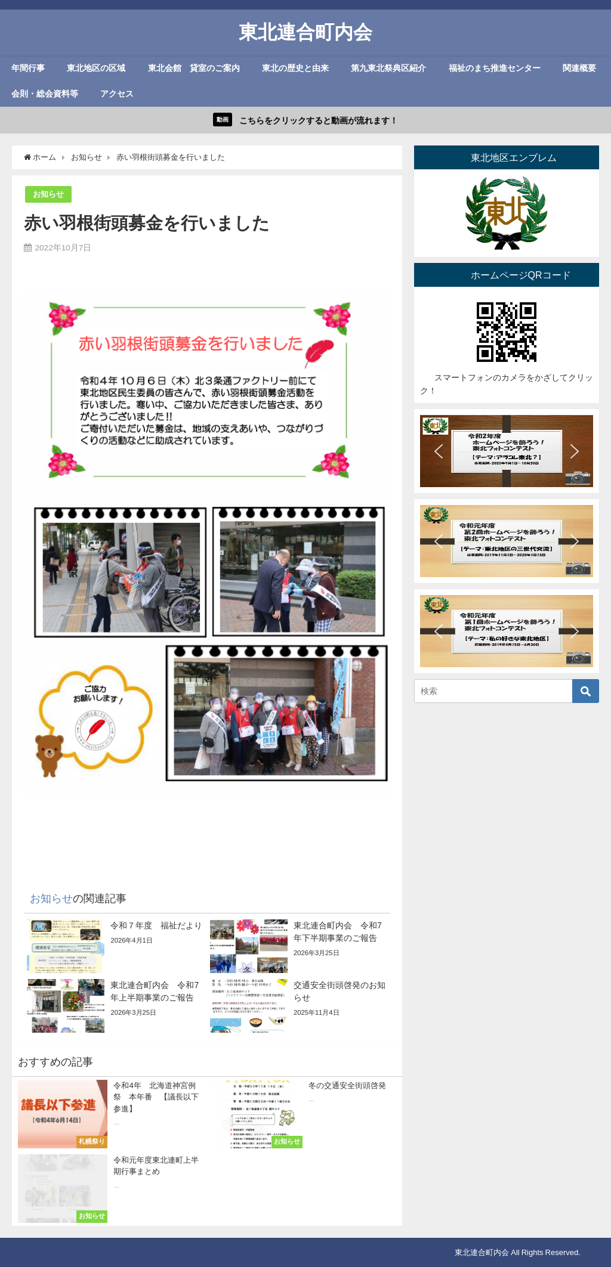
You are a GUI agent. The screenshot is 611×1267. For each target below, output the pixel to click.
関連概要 (579, 68)
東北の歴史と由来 (295, 68)
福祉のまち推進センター (495, 68)
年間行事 (28, 68)
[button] (438, 451)
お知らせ (48, 194)
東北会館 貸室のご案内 (194, 68)
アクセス (117, 93)
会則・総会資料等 (44, 93)
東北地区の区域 (96, 68)
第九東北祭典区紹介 (388, 68)
